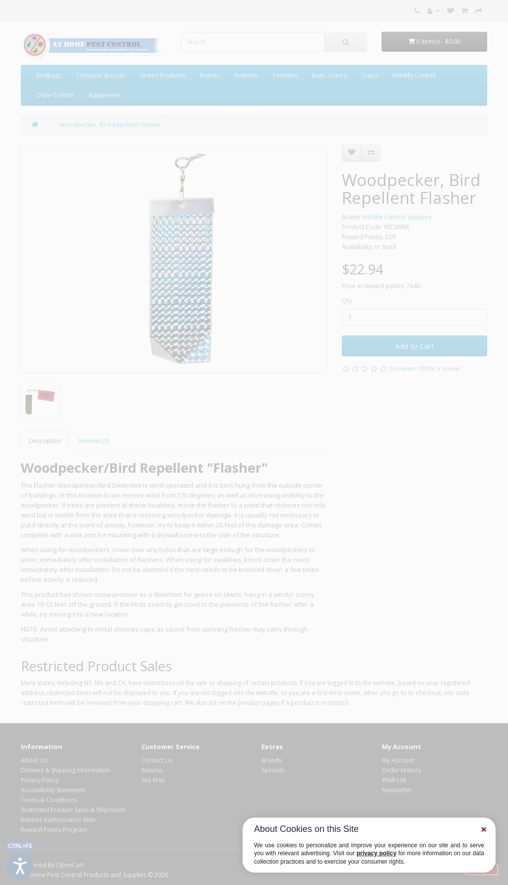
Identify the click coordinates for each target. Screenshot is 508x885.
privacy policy (376, 853)
